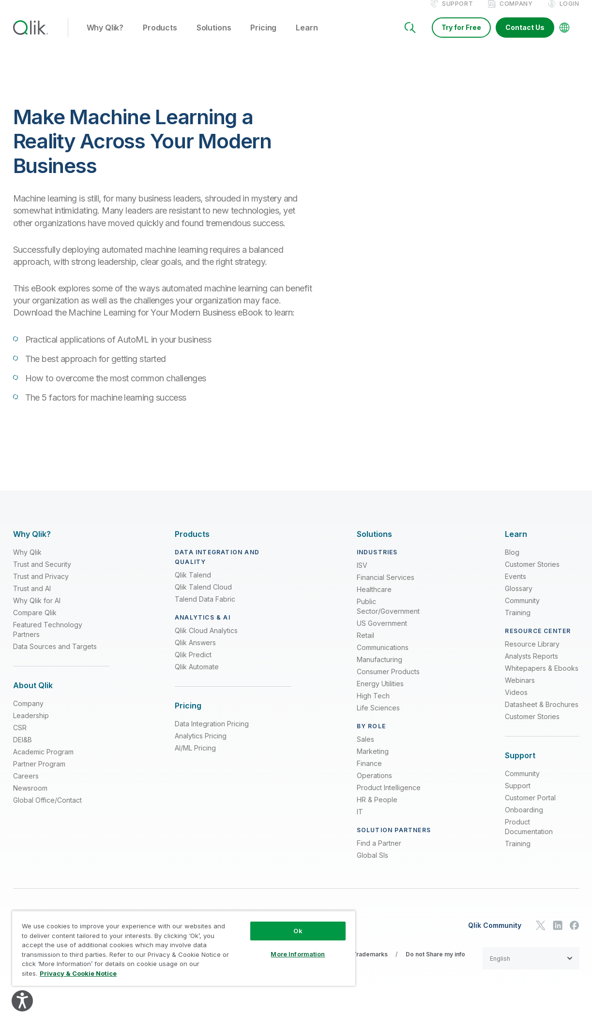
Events (515, 587)
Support (457, 13)
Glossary (518, 599)
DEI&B (22, 750)
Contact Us (525, 37)
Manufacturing (379, 670)
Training (518, 623)
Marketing (373, 762)
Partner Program (39, 774)
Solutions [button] (214, 38)
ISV (362, 576)
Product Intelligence (389, 798)
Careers (26, 786)
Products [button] (160, 38)
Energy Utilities (380, 694)
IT (360, 822)
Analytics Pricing (201, 746)
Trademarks (370, 964)
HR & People (377, 810)
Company (516, 13)
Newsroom (30, 798)
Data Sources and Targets (55, 657)
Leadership (31, 726)
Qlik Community (494, 935)
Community (522, 611)
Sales (365, 750)
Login (569, 13)
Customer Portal (530, 808)
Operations (374, 786)
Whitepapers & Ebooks (541, 679)
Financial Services (385, 588)
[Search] (410, 37)
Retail (365, 646)
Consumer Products (388, 682)
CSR (20, 738)
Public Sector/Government (388, 617)
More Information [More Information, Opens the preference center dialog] (298, 954)
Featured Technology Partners (47, 640)
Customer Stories (532, 575)
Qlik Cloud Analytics (206, 641)
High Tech (373, 706)
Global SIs (372, 866)
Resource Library (532, 654)
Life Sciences (378, 718)
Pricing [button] (263, 38)
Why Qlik (27, 563)
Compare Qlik (35, 623)
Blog (512, 563)
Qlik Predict (193, 665)
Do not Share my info (435, 964)
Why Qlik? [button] (105, 38)
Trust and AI (32, 599)
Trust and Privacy (41, 587)
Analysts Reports (531, 667)
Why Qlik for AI (37, 611)
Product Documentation (529, 837)
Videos (516, 703)
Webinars (520, 691)
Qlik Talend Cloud (203, 597)
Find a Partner (379, 854)
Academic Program (43, 762)
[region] (183, 948)
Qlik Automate (197, 677)
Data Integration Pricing (212, 734)
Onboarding (524, 820)
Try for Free (461, 37)
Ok (297, 931)
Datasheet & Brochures (541, 715)
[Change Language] (564, 37)
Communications (383, 658)
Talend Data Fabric (205, 610)
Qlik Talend (193, 585)
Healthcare (374, 600)
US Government (382, 634)
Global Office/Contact (47, 811)
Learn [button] (307, 38)
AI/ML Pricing (195, 758)
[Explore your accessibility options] (22, 1000)
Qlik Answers (195, 653)
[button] (531, 969)
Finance (369, 774)
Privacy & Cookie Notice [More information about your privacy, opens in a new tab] (78, 973)
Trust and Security (42, 575)
